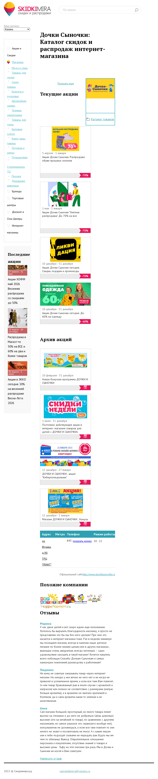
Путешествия (19, 157)
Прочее (16, 176)
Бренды (17, 191)
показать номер (82, 541)
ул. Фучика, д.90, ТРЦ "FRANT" (47, 552)
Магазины (18, 62)
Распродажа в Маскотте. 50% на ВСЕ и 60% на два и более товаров (17, 346)
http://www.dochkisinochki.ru (99, 574)
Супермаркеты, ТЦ (16, 169)
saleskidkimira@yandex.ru (75, 771)
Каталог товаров (102, 119)
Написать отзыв (51, 758)
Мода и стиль (20, 68)
